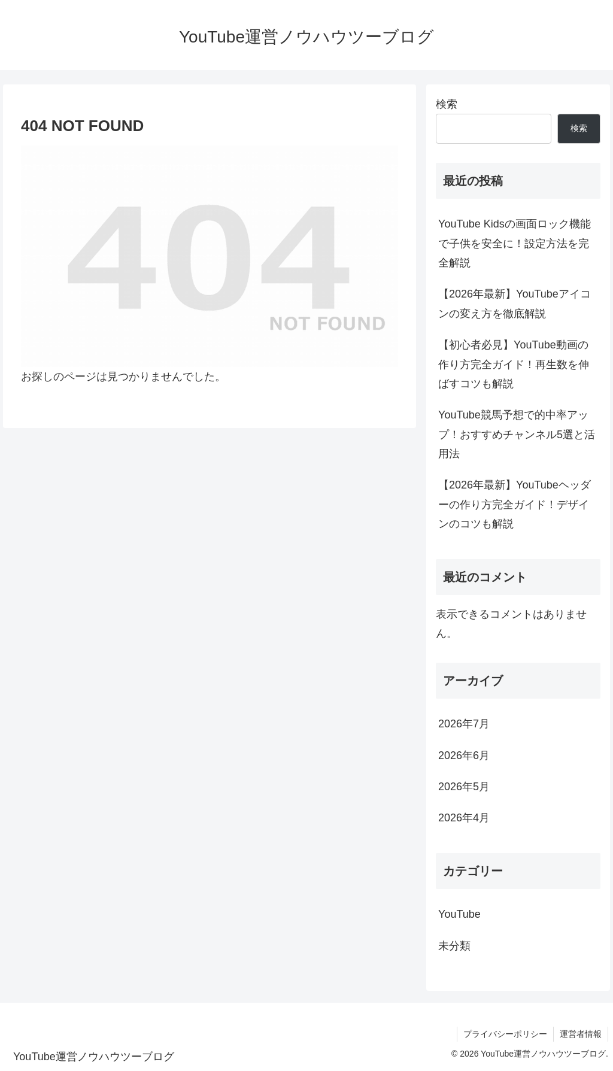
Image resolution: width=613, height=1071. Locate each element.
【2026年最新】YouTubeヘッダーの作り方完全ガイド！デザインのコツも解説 (514, 504)
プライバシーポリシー (505, 1034)
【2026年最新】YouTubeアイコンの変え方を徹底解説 (514, 303)
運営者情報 (581, 1034)
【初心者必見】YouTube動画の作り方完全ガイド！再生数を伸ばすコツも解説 (513, 364)
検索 (446, 104)
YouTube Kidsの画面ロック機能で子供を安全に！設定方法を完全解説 (514, 243)
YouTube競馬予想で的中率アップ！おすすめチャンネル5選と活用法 (516, 434)
